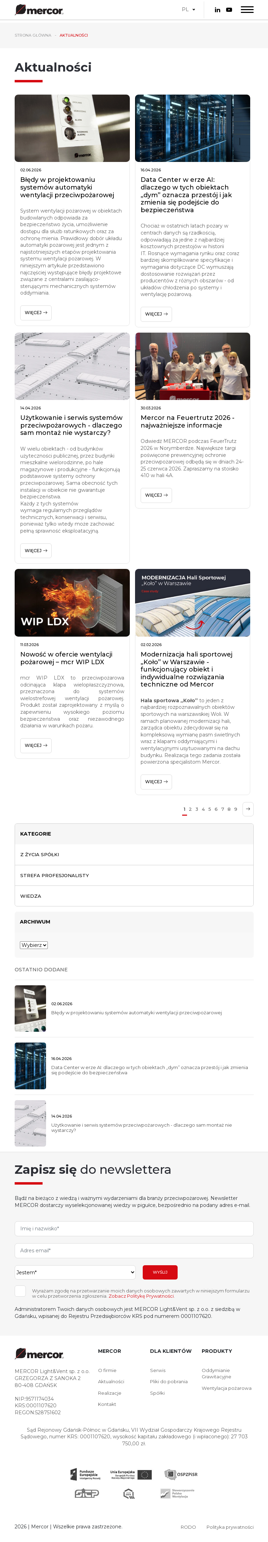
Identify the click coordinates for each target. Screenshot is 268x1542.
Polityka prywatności (228, 1528)
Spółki (157, 1395)
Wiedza (31, 897)
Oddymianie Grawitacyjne (217, 1375)
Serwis (158, 1372)
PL (185, 8)
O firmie (108, 1372)
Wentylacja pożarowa (227, 1390)
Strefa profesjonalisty (56, 876)
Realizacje (110, 1395)
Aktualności (112, 1383)
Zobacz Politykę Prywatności (141, 1297)
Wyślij (160, 1273)
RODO (185, 1528)
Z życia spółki (40, 854)
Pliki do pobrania (169, 1383)
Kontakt (108, 1407)
